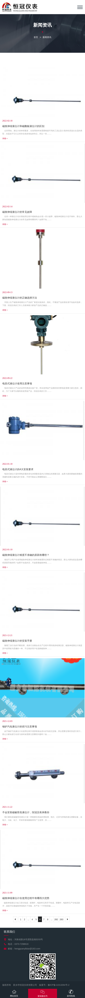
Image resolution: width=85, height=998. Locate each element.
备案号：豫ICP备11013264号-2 (54, 985)
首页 (36, 37)
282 (56, 919)
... (28, 919)
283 (61, 919)
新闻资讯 (47, 37)
